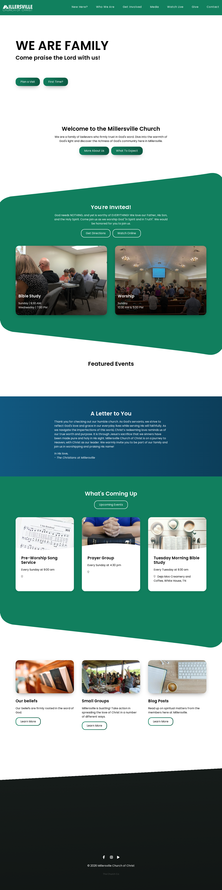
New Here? (80, 7)
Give (195, 7)
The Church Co (111, 873)
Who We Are (105, 7)
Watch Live (175, 7)
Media (154, 7)
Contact (213, 7)
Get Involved (132, 7)
